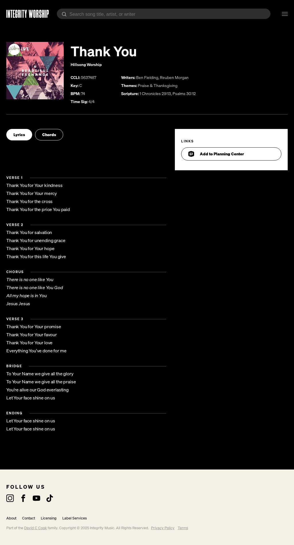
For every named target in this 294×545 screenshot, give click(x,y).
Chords (49, 134)
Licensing (49, 518)
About (11, 518)
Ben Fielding (147, 77)
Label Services (74, 518)
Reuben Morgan (174, 77)
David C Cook (35, 527)
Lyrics (19, 134)
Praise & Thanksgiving (157, 85)
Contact (28, 518)
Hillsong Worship (86, 64)
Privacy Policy (163, 527)
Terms (183, 527)
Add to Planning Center (216, 154)
